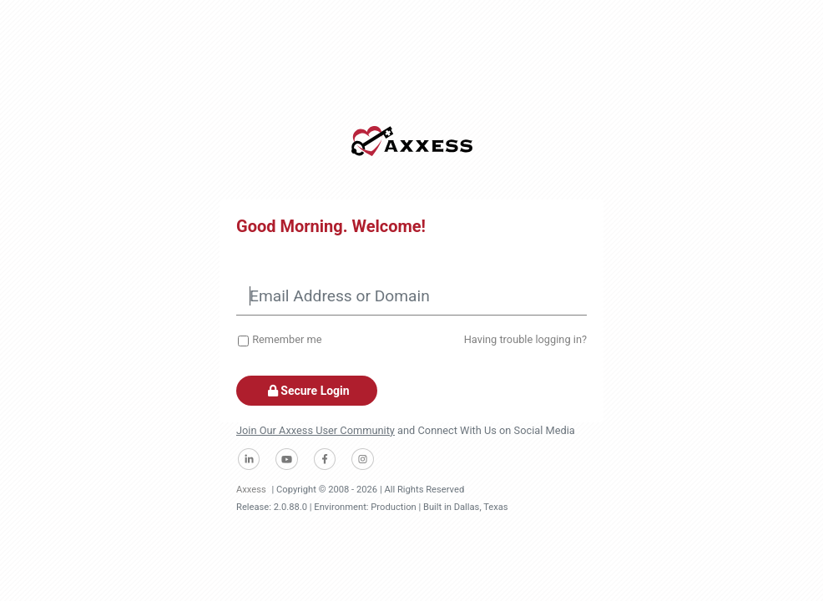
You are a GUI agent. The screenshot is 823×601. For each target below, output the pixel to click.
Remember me (286, 339)
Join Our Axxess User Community (315, 430)
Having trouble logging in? (525, 339)
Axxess (251, 489)
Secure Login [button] (307, 390)
